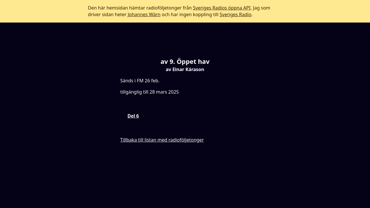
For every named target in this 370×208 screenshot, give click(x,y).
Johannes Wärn (144, 14)
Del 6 (133, 116)
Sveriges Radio (235, 14)
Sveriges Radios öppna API (221, 8)
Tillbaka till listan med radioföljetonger (162, 140)
